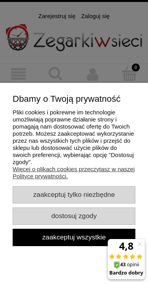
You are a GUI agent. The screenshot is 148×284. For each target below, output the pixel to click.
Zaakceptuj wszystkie (74, 237)
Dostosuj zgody (74, 216)
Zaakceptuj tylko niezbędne (74, 194)
